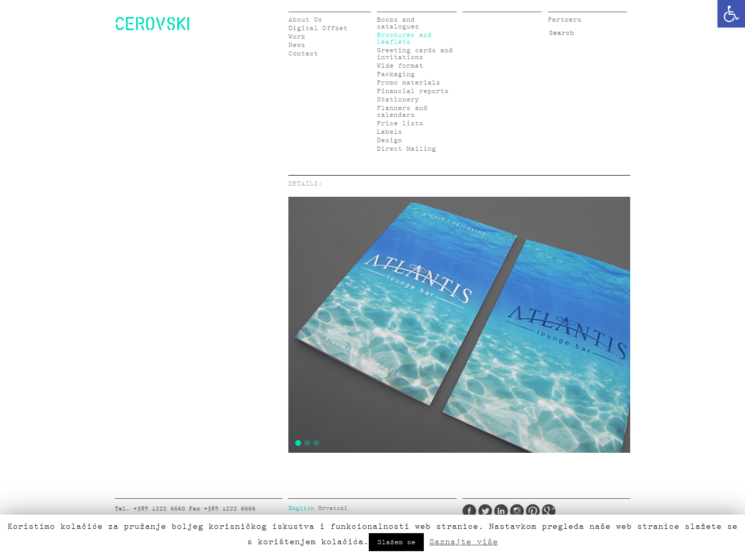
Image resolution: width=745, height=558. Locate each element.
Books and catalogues (398, 23)
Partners (565, 19)
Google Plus (549, 511)
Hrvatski (333, 508)
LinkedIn (501, 511)
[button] (731, 14)
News (296, 45)
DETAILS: (305, 183)
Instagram (517, 511)
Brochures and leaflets (404, 38)
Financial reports (413, 91)
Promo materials (408, 82)
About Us (305, 19)
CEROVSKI (152, 23)
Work (296, 36)
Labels (389, 132)
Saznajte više (463, 541)
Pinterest (533, 511)
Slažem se (396, 542)
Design (389, 140)
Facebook (469, 511)
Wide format (400, 65)
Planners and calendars (402, 111)
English (301, 508)
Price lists (400, 123)
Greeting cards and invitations (415, 54)
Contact (303, 53)
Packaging (396, 74)
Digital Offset (318, 28)
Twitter (485, 511)
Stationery (398, 99)
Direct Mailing (406, 148)
